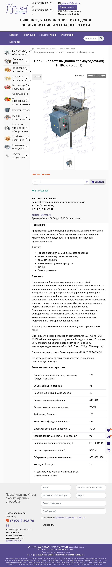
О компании (67, 34)
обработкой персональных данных (69, 518)
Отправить (48, 524)
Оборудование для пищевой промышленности (55, 49)
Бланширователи (87, 52)
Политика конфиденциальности (56, 552)
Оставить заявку (68, 7)
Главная (13, 34)
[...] (90, 38)
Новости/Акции (47, 34)
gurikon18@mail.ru (70, 3)
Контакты (14, 41)
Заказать (99, 181)
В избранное (40, 190)
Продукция (29, 34)
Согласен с (64, 518)
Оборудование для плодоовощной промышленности (56, 52)
